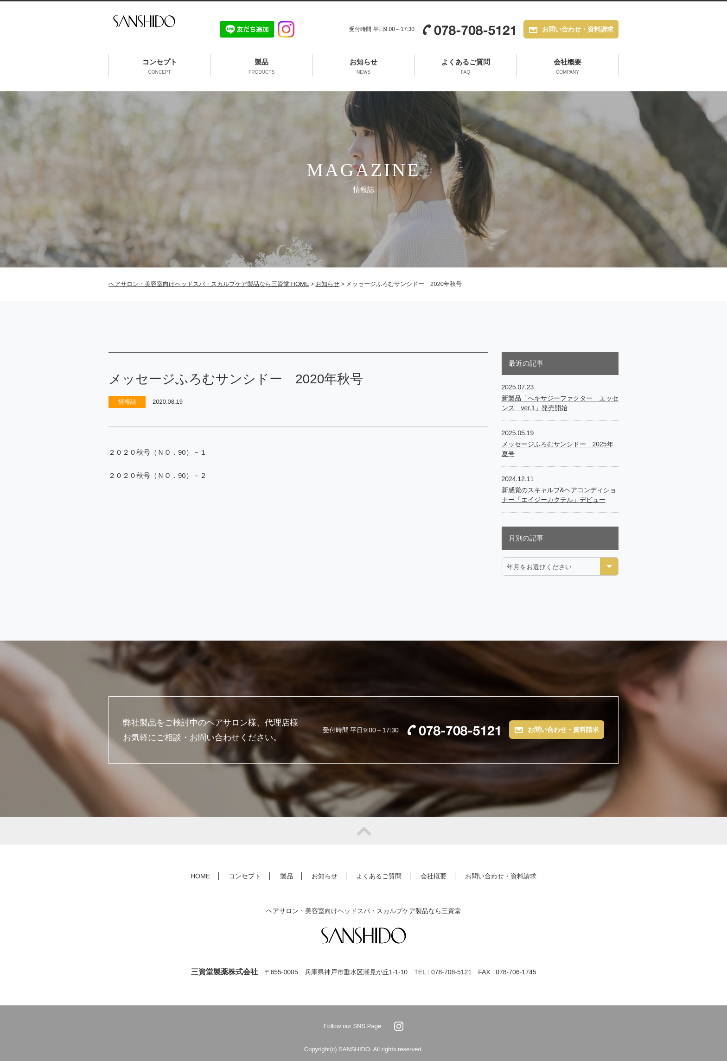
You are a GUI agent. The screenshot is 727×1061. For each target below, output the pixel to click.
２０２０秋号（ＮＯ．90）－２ (157, 475)
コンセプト (159, 67)
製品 (261, 67)
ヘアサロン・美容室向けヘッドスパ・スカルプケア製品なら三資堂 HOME (208, 283)
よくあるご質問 (465, 67)
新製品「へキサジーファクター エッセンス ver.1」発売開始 (560, 403)
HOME (200, 876)
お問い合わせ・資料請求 (577, 30)
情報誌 (127, 401)
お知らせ (363, 67)
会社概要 (567, 67)
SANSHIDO (151, 29)
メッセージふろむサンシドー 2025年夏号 (557, 448)
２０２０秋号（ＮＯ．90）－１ (157, 452)
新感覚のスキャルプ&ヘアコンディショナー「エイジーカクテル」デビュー (559, 494)
